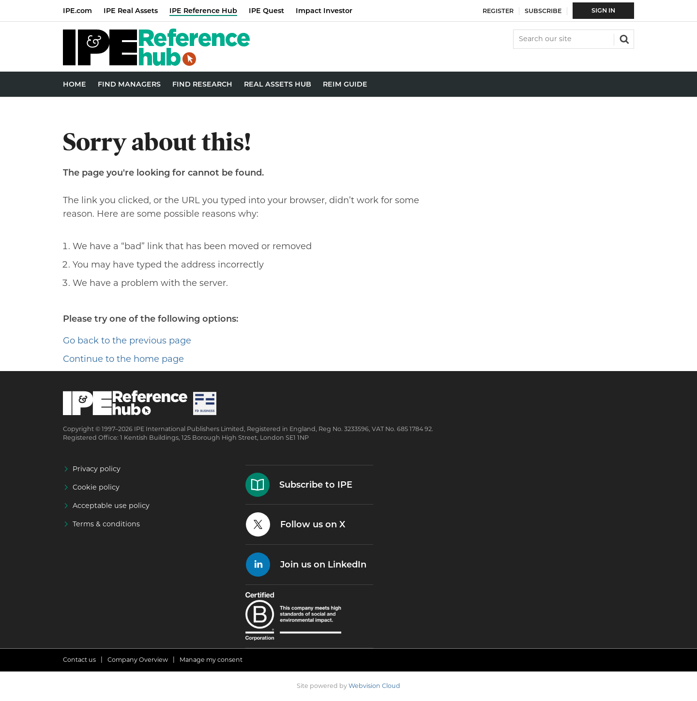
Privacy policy (97, 468)
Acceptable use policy (111, 505)
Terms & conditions (106, 524)
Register (498, 11)
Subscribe (543, 11)
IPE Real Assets (131, 10)
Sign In (603, 10)
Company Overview (137, 659)
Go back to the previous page (127, 340)
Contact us (79, 659)
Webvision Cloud (374, 685)
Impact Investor (324, 10)
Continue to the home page (123, 359)
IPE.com (77, 10)
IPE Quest (266, 10)
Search (623, 38)
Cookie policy (96, 487)
